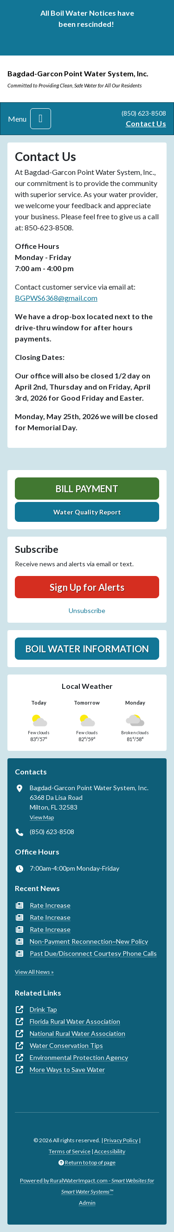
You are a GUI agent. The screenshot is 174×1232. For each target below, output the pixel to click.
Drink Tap (43, 1009)
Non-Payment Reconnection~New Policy (89, 941)
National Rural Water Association (77, 1033)
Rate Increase (50, 905)
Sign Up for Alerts (87, 587)
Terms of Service (69, 1151)
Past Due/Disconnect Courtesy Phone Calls (93, 953)
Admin (87, 1202)
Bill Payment (87, 488)
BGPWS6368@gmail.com (56, 297)
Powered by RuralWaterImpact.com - (87, 1186)
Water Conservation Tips (66, 1045)
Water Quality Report (87, 512)
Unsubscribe (87, 610)
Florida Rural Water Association (75, 1021)
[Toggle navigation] (40, 118)
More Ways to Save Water (67, 1069)
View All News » (34, 971)
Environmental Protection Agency (79, 1057)
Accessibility (109, 1151)
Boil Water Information (87, 648)
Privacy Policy (121, 1140)
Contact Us (146, 123)
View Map (42, 817)
